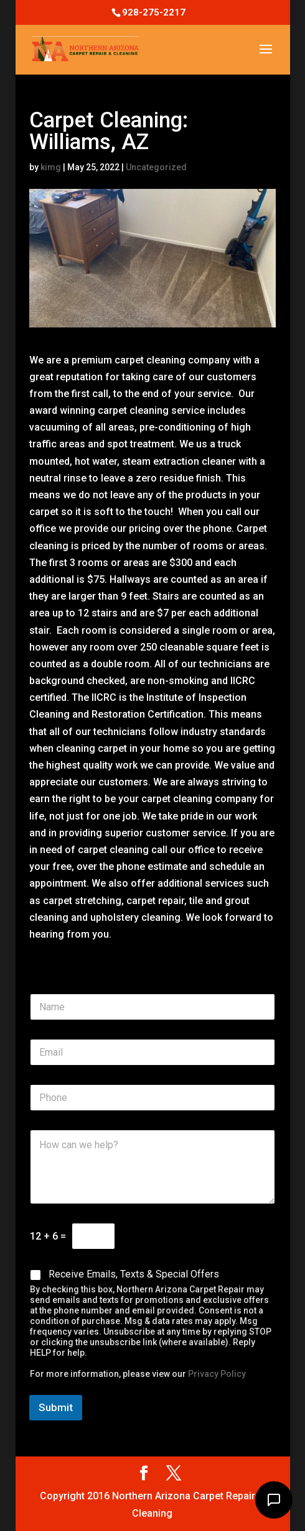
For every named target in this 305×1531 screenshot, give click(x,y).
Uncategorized (156, 167)
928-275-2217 (153, 12)
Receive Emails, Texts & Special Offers (134, 1274)
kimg (50, 167)
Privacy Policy (217, 1374)
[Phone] (153, 1097)
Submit (56, 1407)
